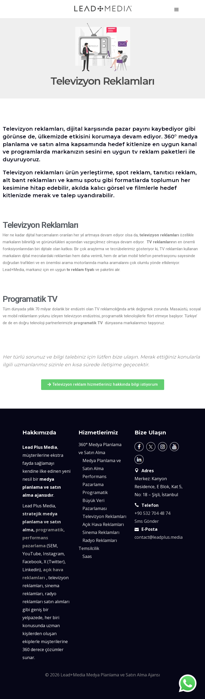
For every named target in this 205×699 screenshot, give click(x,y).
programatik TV (88, 322)
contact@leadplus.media (159, 537)
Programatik (95, 492)
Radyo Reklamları (99, 540)
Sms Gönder (147, 521)
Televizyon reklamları (33, 129)
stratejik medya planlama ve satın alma (41, 522)
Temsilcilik (88, 548)
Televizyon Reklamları (104, 516)
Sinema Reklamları (100, 532)
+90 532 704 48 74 (152, 513)
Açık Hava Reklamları (103, 524)
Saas (87, 556)
